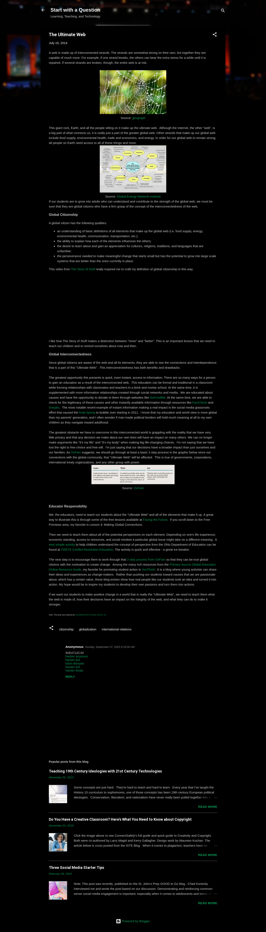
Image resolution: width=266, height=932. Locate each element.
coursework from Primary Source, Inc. (91, 615)
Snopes (54, 407)
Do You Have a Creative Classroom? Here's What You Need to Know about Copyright (120, 819)
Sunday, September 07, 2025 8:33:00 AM (110, 646)
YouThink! (148, 569)
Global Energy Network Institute (139, 196)
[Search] (222, 11)
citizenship (66, 629)
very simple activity (62, 544)
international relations (117, 629)
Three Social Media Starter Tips (76, 867)
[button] (214, 35)
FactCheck (199, 402)
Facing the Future (155, 519)
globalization (87, 629)
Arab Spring (87, 412)
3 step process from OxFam (146, 559)
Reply (70, 676)
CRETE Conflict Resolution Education (87, 549)
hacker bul (72, 660)
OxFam (76, 452)
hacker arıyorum (76, 656)
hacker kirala (74, 670)
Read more (207, 806)
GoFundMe (157, 397)
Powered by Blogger (133, 921)
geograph (138, 118)
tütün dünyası (74, 663)
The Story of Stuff (83, 269)
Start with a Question (75, 10)
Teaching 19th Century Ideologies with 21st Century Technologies (105, 771)
